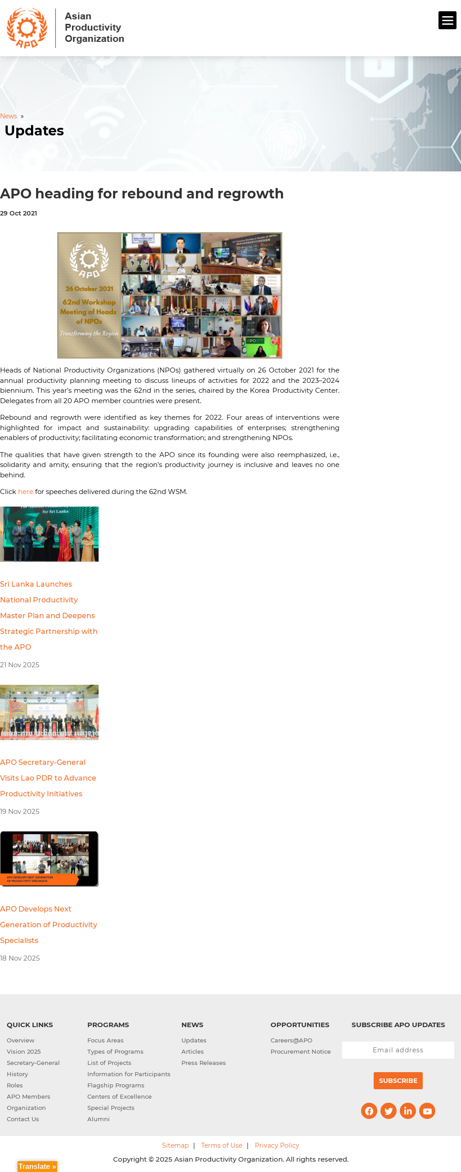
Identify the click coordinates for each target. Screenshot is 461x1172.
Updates (194, 1040)
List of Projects (109, 1062)
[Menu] (447, 20)
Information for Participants (129, 1074)
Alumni (98, 1119)
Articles (192, 1051)
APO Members (28, 1096)
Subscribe (398, 1081)
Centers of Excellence (119, 1096)
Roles (15, 1085)
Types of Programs (115, 1051)
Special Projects (111, 1107)
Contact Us (23, 1119)
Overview (21, 1040)
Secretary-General (33, 1062)
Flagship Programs (116, 1085)
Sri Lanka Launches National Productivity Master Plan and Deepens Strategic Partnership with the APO (49, 615)
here (25, 491)
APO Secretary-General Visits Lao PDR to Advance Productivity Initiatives (48, 778)
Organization (26, 1107)
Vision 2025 (24, 1051)
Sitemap (175, 1145)
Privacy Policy (277, 1145)
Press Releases (203, 1062)
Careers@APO (291, 1040)
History (17, 1074)
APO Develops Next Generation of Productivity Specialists (48, 925)
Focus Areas (105, 1040)
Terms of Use (221, 1145)
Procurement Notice (301, 1051)
